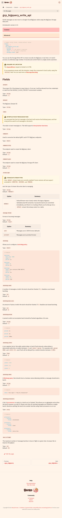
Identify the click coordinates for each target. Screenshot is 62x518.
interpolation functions (40, 125)
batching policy (22, 244)
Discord (31, 501)
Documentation (31, 483)
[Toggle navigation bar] (2, 2)
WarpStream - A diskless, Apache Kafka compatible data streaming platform (32, 507)
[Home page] (3, 7)
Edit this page (9, 454)
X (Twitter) (31, 498)
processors (11, 402)
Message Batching (32, 72)
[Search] (59, 2)
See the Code (31, 485)
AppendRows (11, 67)
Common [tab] (6, 30)
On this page (7, 11)
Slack (31, 500)
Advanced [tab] (7, 35)
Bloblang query (8, 378)
